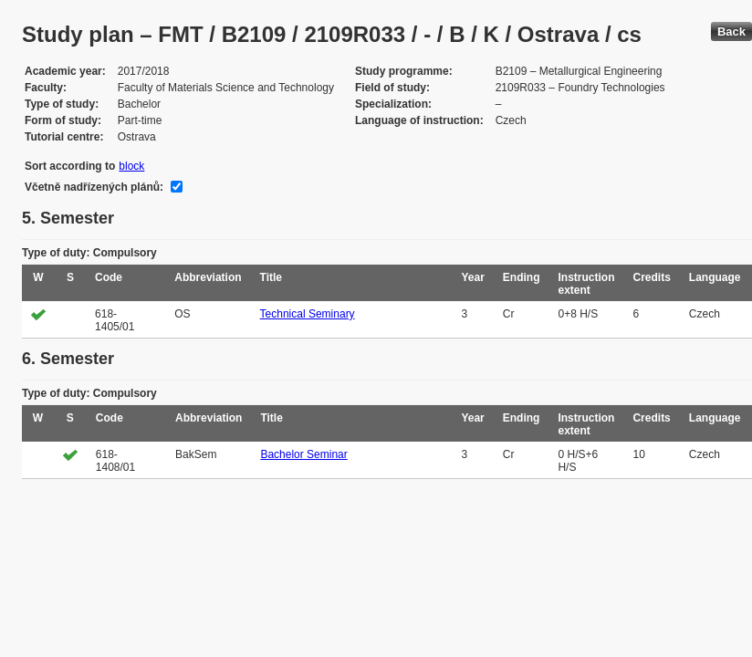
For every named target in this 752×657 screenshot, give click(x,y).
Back (731, 31)
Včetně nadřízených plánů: (94, 187)
